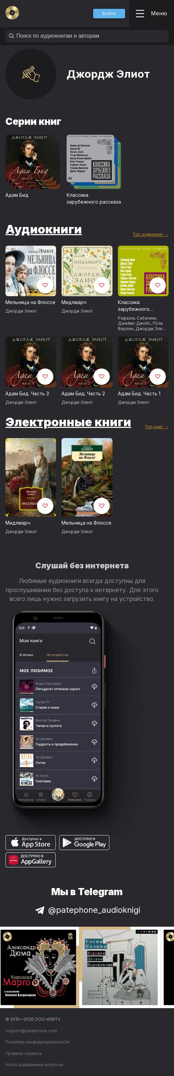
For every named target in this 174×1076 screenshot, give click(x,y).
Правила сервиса (23, 1053)
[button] (109, 13)
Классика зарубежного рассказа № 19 (135, 306)
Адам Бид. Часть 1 (139, 393)
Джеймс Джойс (134, 323)
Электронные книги (68, 422)
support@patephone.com (31, 1030)
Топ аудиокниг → (151, 234)
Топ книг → (157, 426)
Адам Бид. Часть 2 (83, 393)
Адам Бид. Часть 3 (27, 393)
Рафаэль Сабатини (137, 318)
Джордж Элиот (21, 311)
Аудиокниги (43, 229)
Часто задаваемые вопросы (34, 1064)
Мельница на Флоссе (30, 302)
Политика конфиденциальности (37, 1041)
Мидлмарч (74, 302)
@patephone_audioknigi (87, 910)
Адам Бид (17, 195)
